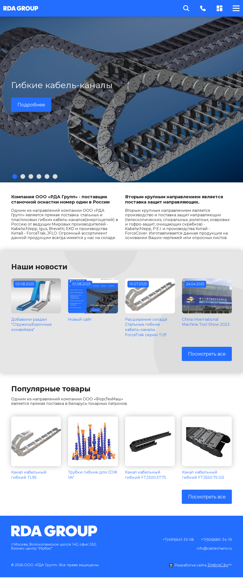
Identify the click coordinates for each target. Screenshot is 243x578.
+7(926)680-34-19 (215, 540)
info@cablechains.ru (212, 549)
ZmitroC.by (217, 566)
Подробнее (31, 105)
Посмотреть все (207, 354)
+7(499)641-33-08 (175, 540)
